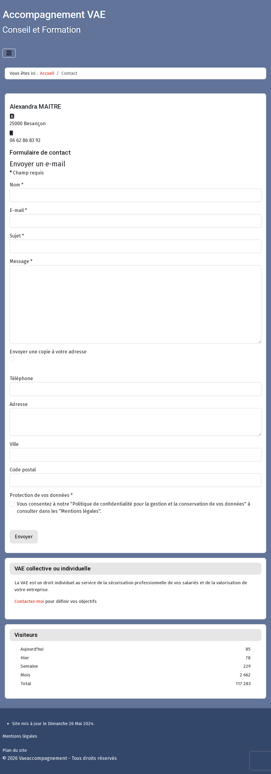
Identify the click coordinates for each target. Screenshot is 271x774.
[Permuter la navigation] (9, 53)
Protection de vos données (41, 495)
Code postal (23, 470)
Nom (16, 185)
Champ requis (27, 173)
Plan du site (14, 750)
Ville (14, 444)
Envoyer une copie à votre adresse (48, 352)
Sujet (17, 236)
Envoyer (24, 537)
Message (21, 261)
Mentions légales (19, 736)
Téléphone (21, 378)
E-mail (18, 210)
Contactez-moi (29, 601)
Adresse (19, 404)
